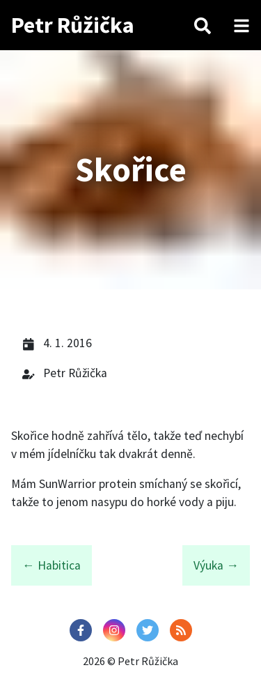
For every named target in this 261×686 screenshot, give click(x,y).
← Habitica (51, 565)
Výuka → (216, 565)
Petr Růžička (72, 25)
